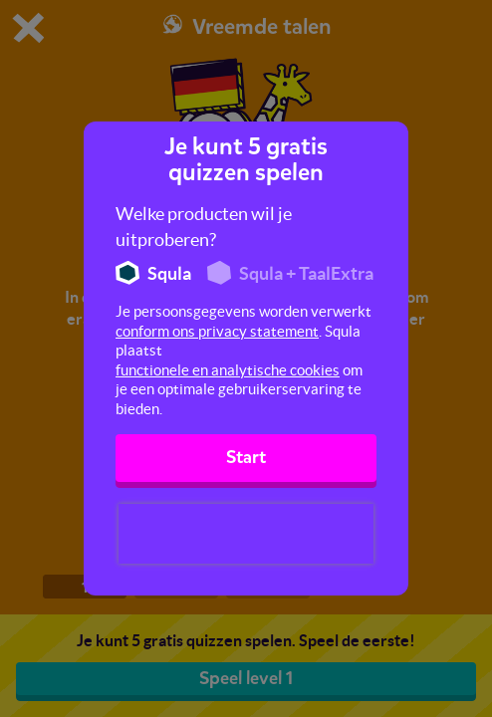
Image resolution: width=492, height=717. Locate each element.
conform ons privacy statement (217, 331)
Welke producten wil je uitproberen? (204, 226)
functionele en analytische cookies (228, 369)
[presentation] (246, 534)
